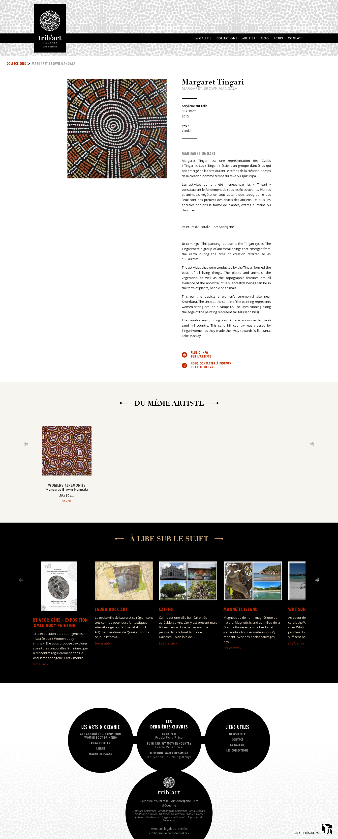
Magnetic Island (240, 609)
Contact (295, 38)
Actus (278, 38)
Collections (227, 38)
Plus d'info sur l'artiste (201, 354)
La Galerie (203, 38)
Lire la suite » (39, 664)
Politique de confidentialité (169, 833)
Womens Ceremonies (67, 485)
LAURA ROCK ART (111, 609)
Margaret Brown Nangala (53, 63)
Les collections (237, 750)
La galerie (237, 745)
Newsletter (237, 734)
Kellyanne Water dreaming (169, 754)
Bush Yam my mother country (169, 745)
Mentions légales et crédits (169, 829)
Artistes (248, 38)
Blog (264, 38)
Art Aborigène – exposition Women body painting (59, 622)
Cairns (166, 609)
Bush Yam (169, 735)
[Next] (317, 580)
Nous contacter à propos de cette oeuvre (211, 365)
